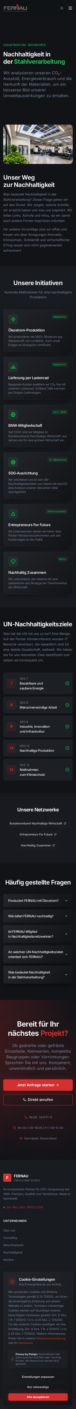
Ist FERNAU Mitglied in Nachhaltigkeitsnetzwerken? (38, 937)
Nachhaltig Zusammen (38, 845)
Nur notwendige (38, 1387)
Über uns (9, 1230)
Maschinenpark (13, 1245)
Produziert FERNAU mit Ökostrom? (38, 904)
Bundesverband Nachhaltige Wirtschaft (38, 823)
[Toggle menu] (70, 8)
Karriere (8, 1259)
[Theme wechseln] (61, 8)
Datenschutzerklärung (50, 1338)
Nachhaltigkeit (12, 1252)
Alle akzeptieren (38, 1397)
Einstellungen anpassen (38, 1376)
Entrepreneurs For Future (38, 834)
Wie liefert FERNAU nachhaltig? (38, 919)
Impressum (25, 1342)
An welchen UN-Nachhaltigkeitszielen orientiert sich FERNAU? (38, 957)
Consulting (10, 1237)
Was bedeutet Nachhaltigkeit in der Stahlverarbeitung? (38, 977)
